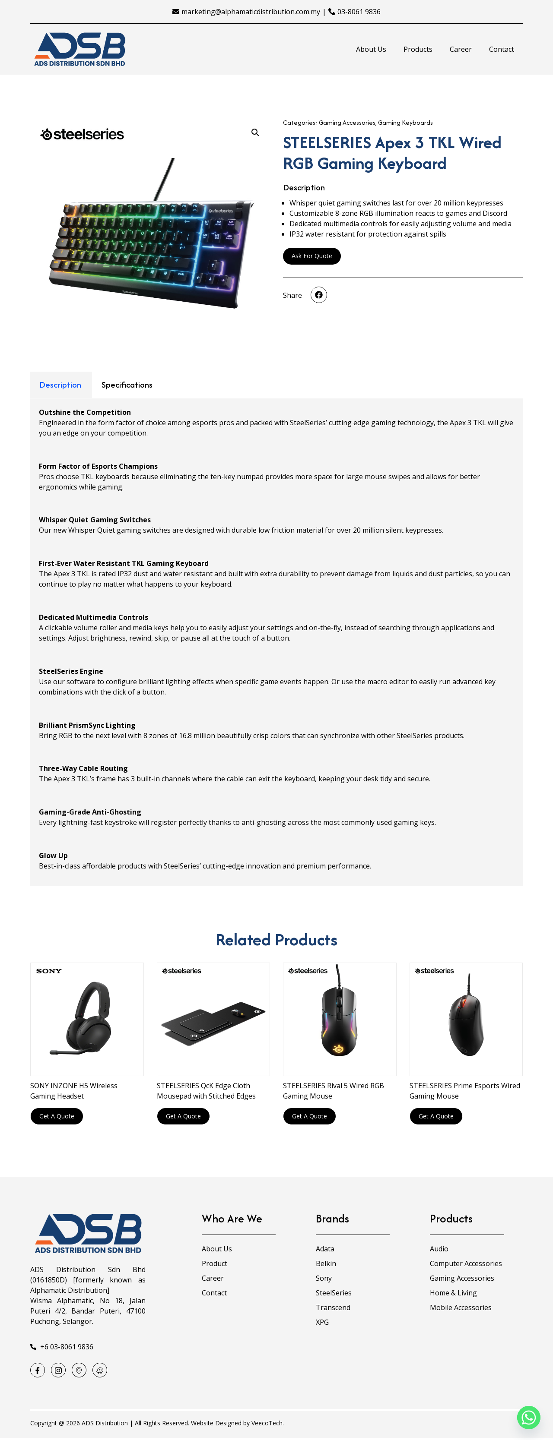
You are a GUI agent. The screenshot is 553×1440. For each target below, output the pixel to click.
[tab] (60, 384)
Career (461, 49)
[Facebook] (38, 1371)
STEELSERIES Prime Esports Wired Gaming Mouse (465, 1091)
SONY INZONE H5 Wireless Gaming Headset (74, 1091)
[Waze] (106, 1371)
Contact (501, 49)
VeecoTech (267, 1425)
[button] (319, 295)
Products (418, 49)
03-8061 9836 (359, 11)
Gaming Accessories (347, 122)
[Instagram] (61, 1371)
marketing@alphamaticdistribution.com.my (250, 11)
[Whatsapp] (528, 1417)
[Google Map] (83, 1371)
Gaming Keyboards (405, 122)
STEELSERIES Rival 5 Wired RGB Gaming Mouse (333, 1091)
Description (60, 385)
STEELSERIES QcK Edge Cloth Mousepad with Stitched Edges (206, 1091)
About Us (371, 49)
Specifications (127, 385)
